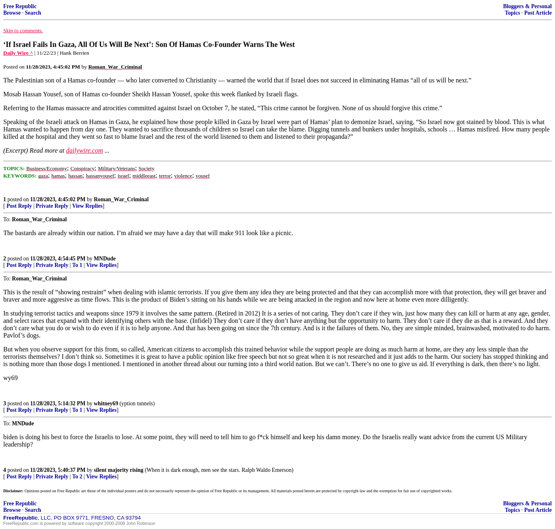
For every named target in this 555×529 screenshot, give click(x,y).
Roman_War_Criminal (121, 199)
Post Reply (19, 206)
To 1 (77, 265)
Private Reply (52, 206)
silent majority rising (119, 470)
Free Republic (20, 6)
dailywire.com (84, 150)
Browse (12, 13)
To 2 (77, 476)
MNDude (105, 259)
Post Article (538, 13)
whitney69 (106, 403)
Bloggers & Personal (527, 6)
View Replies (87, 206)
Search (33, 13)
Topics (512, 13)
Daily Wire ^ (18, 53)
